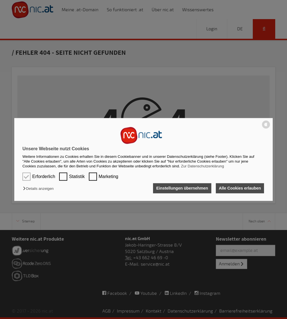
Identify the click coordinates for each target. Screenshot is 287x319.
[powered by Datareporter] (265, 128)
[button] (39, 188)
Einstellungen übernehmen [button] (182, 188)
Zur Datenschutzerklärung (202, 166)
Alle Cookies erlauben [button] (240, 188)
